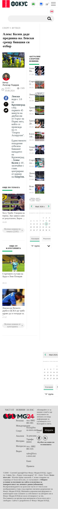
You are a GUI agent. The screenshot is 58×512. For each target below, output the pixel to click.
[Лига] (41, 245)
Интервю (20, 441)
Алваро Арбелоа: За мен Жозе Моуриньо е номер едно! (32, 148)
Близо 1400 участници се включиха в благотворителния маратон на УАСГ (32, 135)
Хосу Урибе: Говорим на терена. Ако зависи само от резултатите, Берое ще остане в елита (13, 216)
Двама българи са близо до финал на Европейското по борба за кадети (32, 174)
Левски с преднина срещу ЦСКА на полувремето (32, 96)
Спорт (19, 431)
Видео (19, 451)
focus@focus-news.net (31, 428)
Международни (21, 426)
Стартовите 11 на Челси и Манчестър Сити (32, 83)
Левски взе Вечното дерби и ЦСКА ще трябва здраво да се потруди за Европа (14, 311)
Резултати (47, 238)
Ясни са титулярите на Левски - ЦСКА (32, 188)
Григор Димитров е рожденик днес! (32, 122)
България (20, 415)
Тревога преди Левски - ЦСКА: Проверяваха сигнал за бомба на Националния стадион (32, 109)
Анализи (20, 436)
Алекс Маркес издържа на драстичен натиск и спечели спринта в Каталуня (32, 69)
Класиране (35, 238)
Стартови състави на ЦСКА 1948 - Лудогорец (32, 161)
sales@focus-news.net (31, 454)
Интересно (21, 446)
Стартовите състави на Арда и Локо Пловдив (12, 275)
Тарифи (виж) (29, 440)
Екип (28, 461)
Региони (20, 421)
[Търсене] (25, 18)
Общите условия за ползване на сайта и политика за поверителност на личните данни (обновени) (25, 482)
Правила (30, 466)
